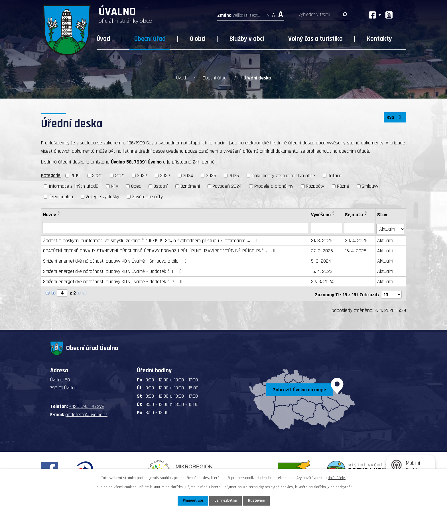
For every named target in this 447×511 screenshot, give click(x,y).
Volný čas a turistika (315, 39)
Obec (136, 185)
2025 (211, 175)
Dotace (335, 175)
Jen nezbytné (225, 500)
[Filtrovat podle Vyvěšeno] (326, 227)
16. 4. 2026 (356, 249)
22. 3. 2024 (322, 280)
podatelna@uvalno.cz (86, 411)
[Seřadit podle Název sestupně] (59, 213)
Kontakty (379, 39)
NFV (114, 185)
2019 (75, 175)
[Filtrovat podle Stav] (391, 227)
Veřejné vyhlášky (102, 196)
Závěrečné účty (147, 196)
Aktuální (385, 239)
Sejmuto (354, 214)
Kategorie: (51, 175)
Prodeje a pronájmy (273, 185)
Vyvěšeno (321, 214)
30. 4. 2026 (356, 239)
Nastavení (257, 500)
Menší (268, 13)
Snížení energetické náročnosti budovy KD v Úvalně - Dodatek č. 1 (113, 269)
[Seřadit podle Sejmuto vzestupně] (366, 211)
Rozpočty (315, 185)
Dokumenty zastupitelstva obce (283, 175)
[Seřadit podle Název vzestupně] (59, 211)
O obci (198, 39)
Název (49, 214)
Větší (280, 13)
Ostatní (160, 185)
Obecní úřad (150, 39)
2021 (119, 175)
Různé (343, 185)
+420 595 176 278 (86, 403)
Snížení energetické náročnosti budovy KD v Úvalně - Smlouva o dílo (116, 259)
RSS (394, 118)
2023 (165, 175)
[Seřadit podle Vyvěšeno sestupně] (334, 213)
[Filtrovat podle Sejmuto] (359, 227)
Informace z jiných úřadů (73, 185)
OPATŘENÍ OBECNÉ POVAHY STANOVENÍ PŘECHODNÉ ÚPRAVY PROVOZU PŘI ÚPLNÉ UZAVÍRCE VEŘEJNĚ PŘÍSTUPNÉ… (160, 249)
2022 (142, 175)
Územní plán (61, 196)
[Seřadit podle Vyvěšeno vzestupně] (334, 211)
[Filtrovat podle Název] (175, 227)
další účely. (337, 477)
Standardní (273, 13)
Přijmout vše (192, 500)
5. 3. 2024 (321, 259)
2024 (188, 175)
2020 (97, 175)
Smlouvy (370, 185)
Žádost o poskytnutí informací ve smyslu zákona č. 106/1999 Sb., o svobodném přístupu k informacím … (152, 239)
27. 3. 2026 (322, 249)
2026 (234, 175)
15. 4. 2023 (322, 269)
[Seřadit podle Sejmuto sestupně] (366, 213)
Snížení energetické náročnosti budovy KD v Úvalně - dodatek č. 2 (114, 280)
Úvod (103, 39)
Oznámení (190, 185)
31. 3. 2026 (322, 239)
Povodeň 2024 (226, 185)
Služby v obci (246, 39)
